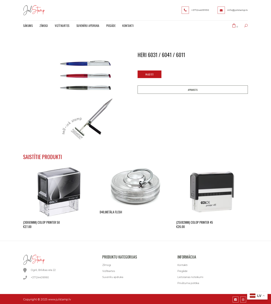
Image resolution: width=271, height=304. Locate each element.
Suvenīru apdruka (112, 277)
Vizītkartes (108, 271)
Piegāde (182, 271)
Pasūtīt (149, 74)
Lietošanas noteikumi (190, 277)
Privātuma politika (188, 283)
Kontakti (182, 265)
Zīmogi (106, 265)
